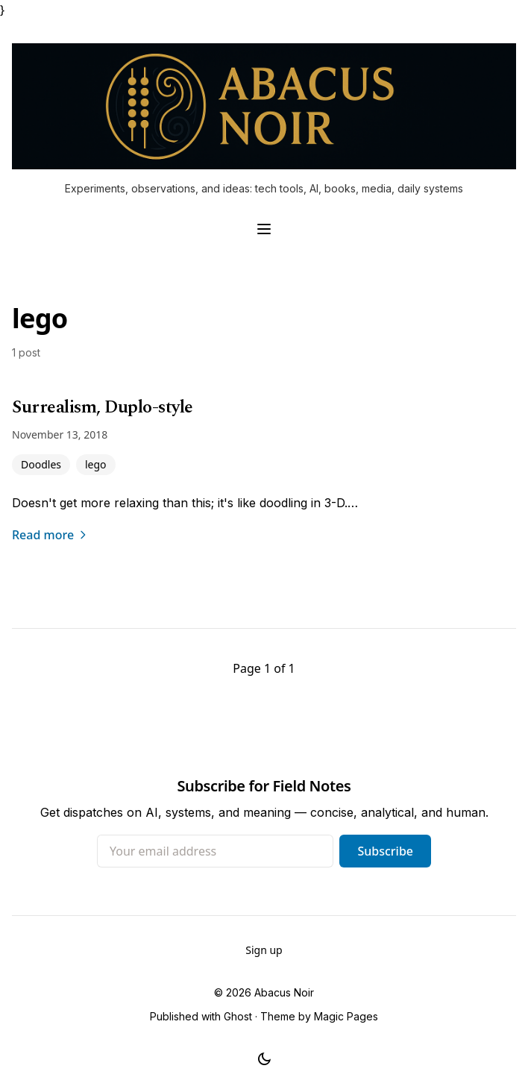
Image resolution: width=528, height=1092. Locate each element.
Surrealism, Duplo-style (102, 407)
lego (96, 464)
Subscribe (385, 851)
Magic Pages (346, 1016)
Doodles (41, 464)
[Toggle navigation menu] (264, 229)
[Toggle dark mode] (264, 1059)
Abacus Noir (284, 992)
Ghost (238, 1016)
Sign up (263, 950)
